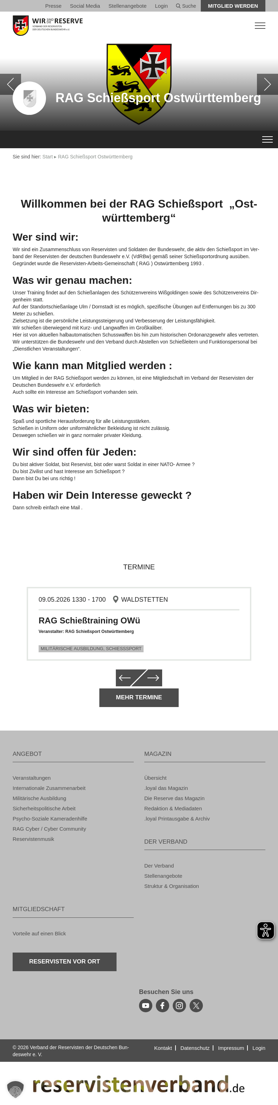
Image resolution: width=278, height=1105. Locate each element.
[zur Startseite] (139, 26)
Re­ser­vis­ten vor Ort (64, 961)
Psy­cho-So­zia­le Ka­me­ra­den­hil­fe (50, 819)
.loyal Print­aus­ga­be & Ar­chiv (177, 819)
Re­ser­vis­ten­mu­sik (33, 839)
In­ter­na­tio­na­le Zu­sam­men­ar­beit (49, 788)
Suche (186, 6)
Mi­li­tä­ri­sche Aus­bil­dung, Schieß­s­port (91, 648)
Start (47, 156)
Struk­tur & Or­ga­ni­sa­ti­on (171, 886)
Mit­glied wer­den (233, 6)
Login (161, 6)
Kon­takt (163, 1048)
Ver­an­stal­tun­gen (32, 778)
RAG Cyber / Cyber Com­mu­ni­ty (49, 829)
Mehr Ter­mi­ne (139, 697)
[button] (15, 1089)
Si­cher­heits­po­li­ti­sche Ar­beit (44, 808)
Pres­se (53, 6)
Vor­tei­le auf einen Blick (39, 933)
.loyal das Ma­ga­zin (166, 788)
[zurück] (10, 84)
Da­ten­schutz (195, 1048)
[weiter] (267, 84)
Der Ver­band (159, 866)
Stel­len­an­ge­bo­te (127, 6)
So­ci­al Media (85, 6)
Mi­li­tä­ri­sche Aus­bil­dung (39, 798)
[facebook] (162, 1005)
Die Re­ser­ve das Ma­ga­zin (174, 798)
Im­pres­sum (231, 1048)
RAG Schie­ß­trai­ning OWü (89, 620)
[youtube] (145, 1005)
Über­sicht (155, 778)
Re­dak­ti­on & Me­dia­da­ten (173, 808)
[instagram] (179, 1005)
